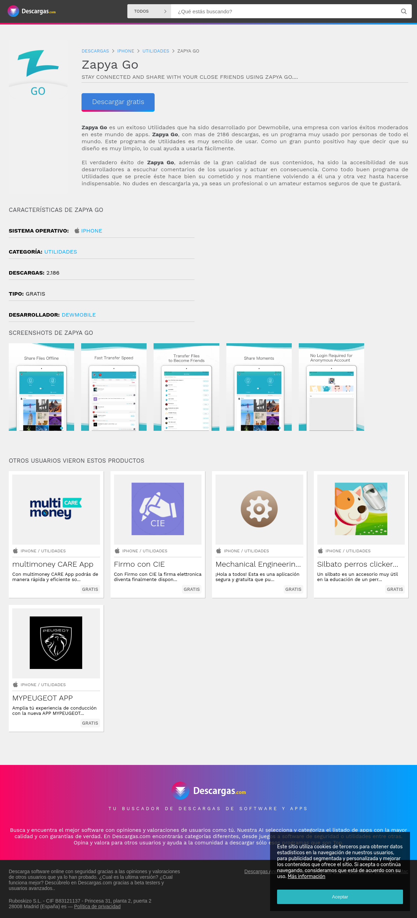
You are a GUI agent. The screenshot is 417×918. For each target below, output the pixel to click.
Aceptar (340, 896)
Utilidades (60, 251)
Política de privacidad (97, 906)
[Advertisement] (308, 266)
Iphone (91, 230)
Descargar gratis (118, 101)
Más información (306, 876)
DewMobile (79, 314)
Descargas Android (265, 871)
